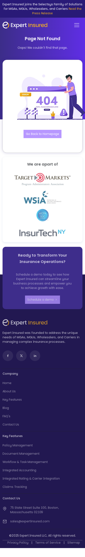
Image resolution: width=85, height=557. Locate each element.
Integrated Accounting (19, 471)
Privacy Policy (17, 543)
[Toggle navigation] (76, 25)
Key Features (12, 400)
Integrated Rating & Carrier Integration (31, 479)
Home (7, 384)
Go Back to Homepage (42, 134)
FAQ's (6, 417)
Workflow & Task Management (25, 463)
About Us (9, 392)
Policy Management (18, 446)
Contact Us (11, 425)
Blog (6, 409)
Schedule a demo (42, 300)
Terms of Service (48, 543)
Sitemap (73, 543)
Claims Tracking (15, 488)
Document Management (21, 455)
